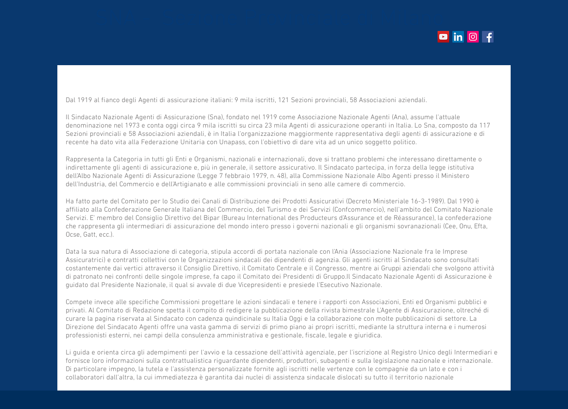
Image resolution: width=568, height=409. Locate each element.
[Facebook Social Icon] (488, 37)
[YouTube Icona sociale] (443, 37)
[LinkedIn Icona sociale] (458, 37)
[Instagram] (473, 37)
